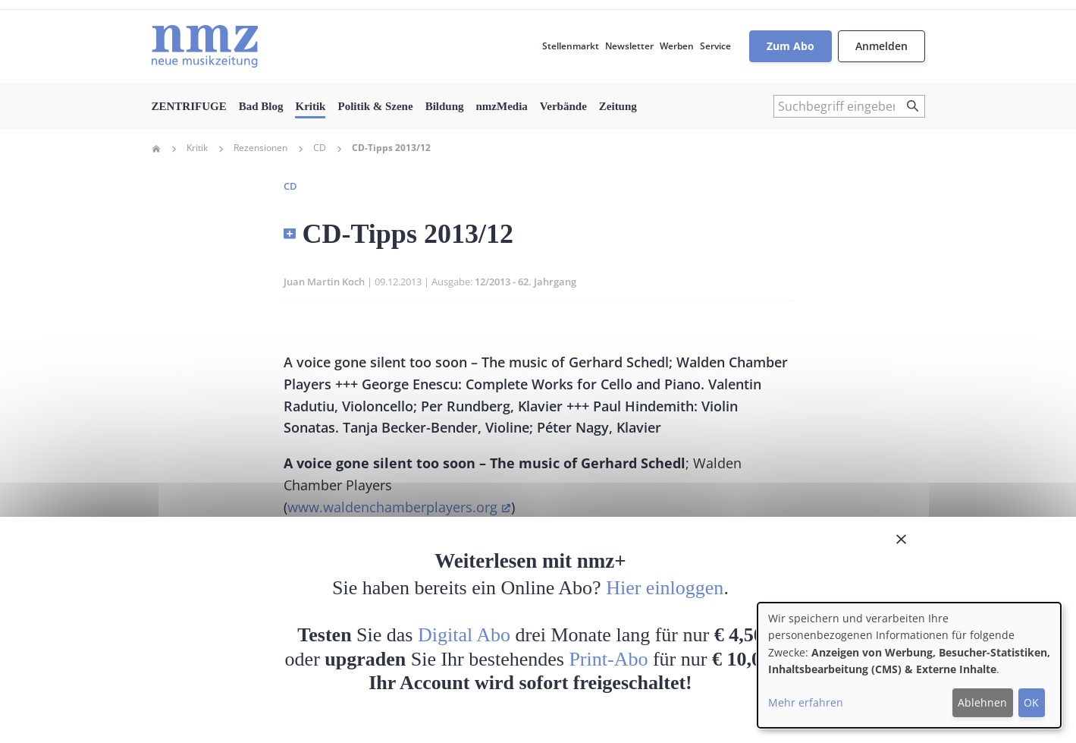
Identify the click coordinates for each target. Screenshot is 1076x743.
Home (156, 148)
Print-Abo (608, 659)
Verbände (563, 106)
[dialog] (909, 665)
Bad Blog (261, 106)
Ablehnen (982, 702)
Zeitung (618, 106)
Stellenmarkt (570, 45)
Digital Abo (464, 635)
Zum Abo (790, 46)
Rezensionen (260, 148)
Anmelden (881, 46)
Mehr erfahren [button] (805, 702)
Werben (677, 45)
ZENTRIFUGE (189, 106)
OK (1031, 702)
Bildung (444, 106)
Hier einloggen (664, 588)
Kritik (310, 106)
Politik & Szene (375, 106)
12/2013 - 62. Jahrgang (525, 281)
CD (319, 148)
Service (715, 45)
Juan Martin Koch (324, 281)
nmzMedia (502, 106)
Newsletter (629, 45)
